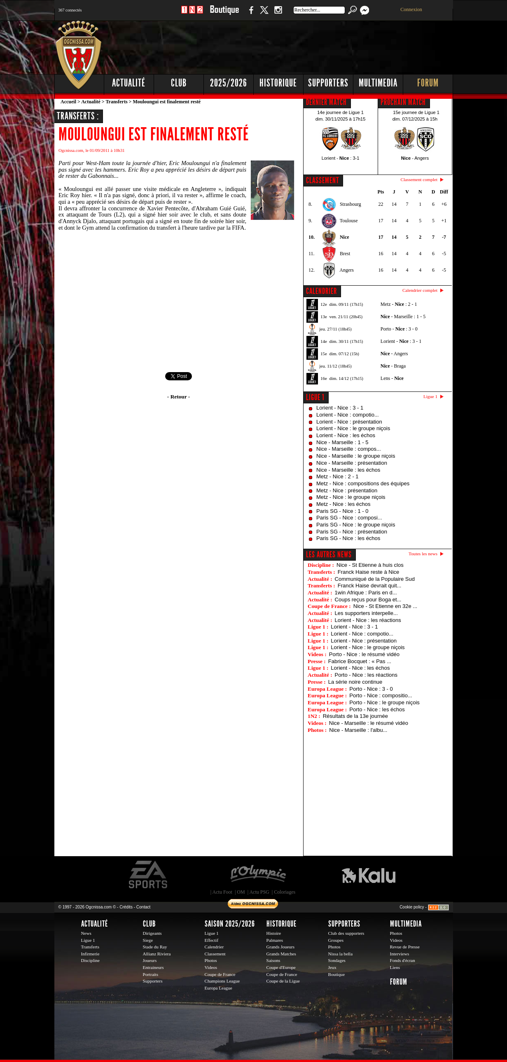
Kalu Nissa (368, 874)
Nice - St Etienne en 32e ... (385, 606)
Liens (395, 967)
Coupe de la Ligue (283, 980)
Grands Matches (281, 953)
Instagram (278, 14)
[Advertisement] (303, 45)
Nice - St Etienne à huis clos (370, 565)
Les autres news (329, 554)
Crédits (126, 907)
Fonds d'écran (402, 960)
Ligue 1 (315, 397)
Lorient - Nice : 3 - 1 (339, 408)
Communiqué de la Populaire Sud (375, 579)
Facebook (250, 14)
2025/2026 (228, 83)
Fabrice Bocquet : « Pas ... (359, 661)
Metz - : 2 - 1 (399, 304)
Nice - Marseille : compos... (348, 449)
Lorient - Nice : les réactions (368, 620)
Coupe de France (220, 974)
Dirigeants (152, 933)
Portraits (151, 974)
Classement (215, 953)
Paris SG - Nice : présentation (351, 532)
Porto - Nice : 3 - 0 (371, 689)
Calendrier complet (419, 290)
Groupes (335, 940)
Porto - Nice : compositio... (380, 695)
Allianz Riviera (157, 953)
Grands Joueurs (280, 946)
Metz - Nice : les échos (343, 504)
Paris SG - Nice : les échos (348, 538)
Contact (143, 907)
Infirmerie (90, 953)
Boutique (224, 14)
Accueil (68, 102)
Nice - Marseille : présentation (351, 463)
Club (179, 83)
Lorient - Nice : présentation (349, 422)
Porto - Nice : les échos (376, 709)
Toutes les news (423, 553)
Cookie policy (412, 907)
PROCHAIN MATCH (403, 102)
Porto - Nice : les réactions (366, 675)
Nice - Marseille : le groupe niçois (355, 456)
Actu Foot (222, 892)
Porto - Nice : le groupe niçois (384, 702)
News (86, 933)
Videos (211, 967)
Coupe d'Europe (281, 967)
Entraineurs (153, 967)
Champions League (222, 980)
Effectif (212, 940)
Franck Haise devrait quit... (370, 585)
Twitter (264, 14)
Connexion (411, 9)
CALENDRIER (321, 291)
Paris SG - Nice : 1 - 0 (342, 511)
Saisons (273, 960)
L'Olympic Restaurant (258, 874)
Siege (148, 940)
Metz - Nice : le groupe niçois (351, 497)
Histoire (273, 933)
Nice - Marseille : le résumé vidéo (368, 723)
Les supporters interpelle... (366, 613)
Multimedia (378, 83)
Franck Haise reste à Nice (369, 572)
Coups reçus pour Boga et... (368, 599)
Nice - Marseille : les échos (348, 470)
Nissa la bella (340, 953)
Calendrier (214, 946)
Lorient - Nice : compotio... (347, 415)
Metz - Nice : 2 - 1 (337, 476)
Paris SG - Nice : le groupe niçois (355, 525)
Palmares (274, 940)
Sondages (337, 960)
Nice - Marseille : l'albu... (358, 730)
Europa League (218, 987)
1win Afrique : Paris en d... (366, 592)
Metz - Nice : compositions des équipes (362, 483)
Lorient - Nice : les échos (345, 435)
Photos (211, 960)
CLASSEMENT (322, 180)
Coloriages (284, 892)
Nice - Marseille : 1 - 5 (342, 442)
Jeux (332, 967)
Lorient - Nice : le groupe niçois (353, 428)
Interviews (399, 953)
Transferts (116, 102)
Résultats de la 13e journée (355, 716)
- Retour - (178, 397)
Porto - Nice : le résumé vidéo (364, 654)
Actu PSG (259, 892)
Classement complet (419, 179)
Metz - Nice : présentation (346, 490)
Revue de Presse (405, 946)
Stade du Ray (155, 946)
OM (241, 892)
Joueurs (150, 960)
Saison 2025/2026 (230, 924)
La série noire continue (355, 682)
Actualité (128, 83)
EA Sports (148, 874)
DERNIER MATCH (326, 102)
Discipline (90, 960)
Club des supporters (346, 933)
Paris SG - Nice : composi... (349, 518)
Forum (428, 83)
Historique (278, 83)
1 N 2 (192, 14)
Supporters (328, 83)
